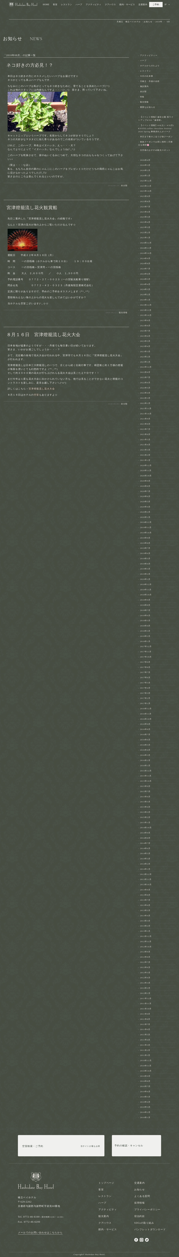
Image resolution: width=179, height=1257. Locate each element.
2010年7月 (145, 1086)
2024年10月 (146, 253)
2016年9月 (145, 724)
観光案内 (103, 1216)
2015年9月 (145, 786)
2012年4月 (145, 978)
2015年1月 (145, 822)
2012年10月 (146, 947)
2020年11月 (146, 470)
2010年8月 (145, 1081)
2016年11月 (146, 714)
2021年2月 (145, 455)
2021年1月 (145, 460)
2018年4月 (145, 626)
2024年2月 (145, 294)
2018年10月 (146, 595)
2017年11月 (146, 652)
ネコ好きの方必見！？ (30, 65)
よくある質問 (142, 1196)
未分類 (124, 185)
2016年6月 (145, 740)
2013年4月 (145, 915)
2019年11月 (146, 527)
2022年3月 (145, 398)
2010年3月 (145, 1107)
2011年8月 (145, 1019)
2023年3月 (145, 351)
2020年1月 (145, 517)
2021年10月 (146, 414)
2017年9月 (145, 662)
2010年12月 (146, 1060)
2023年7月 (145, 331)
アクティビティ (93, 4)
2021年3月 (145, 450)
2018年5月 (145, 620)
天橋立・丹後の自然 (150, 81)
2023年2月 (145, 357)
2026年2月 (145, 170)
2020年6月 (145, 496)
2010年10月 (146, 1071)
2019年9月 (145, 538)
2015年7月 (145, 791)
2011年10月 (146, 1009)
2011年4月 (145, 1040)
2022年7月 (145, 377)
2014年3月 (145, 859)
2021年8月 (145, 424)
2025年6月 (145, 212)
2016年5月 (145, 745)
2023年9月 (145, 320)
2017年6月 (145, 677)
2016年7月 (145, 734)
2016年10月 (146, 719)
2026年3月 (145, 165)
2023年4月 (145, 346)
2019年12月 (146, 522)
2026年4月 (145, 160)
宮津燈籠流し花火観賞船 (32, 207)
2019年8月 (145, 543)
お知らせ (139, 1189)
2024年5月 (145, 279)
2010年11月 (146, 1066)
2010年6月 (145, 1091)
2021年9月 (145, 419)
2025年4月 (145, 222)
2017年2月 (145, 698)
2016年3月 (145, 755)
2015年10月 (146, 781)
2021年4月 (145, 444)
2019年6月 (145, 553)
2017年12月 (146, 646)
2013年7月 (145, 900)
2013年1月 (145, 931)
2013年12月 (146, 874)
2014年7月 (145, 843)
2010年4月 (145, 1102)
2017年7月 (145, 672)
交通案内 (142, 4)
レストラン (66, 4)
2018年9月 (145, 600)
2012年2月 (145, 988)
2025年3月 (145, 227)
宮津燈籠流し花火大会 (42, 388)
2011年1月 (145, 1055)
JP (165, 4)
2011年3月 (145, 1045)
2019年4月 (145, 564)
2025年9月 (145, 196)
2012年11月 (146, 941)
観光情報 (123, 312)
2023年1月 (145, 362)
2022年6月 (145, 382)
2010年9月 (145, 1076)
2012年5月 (145, 972)
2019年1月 (145, 579)
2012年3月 (145, 983)
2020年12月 (146, 465)
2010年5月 (145, 1097)
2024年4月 (145, 284)
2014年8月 (145, 838)
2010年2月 (145, 1112)
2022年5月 (145, 388)
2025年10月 (146, 191)
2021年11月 (146, 408)
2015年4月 (145, 807)
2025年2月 (145, 232)
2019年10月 (146, 533)
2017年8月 (145, 667)
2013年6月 (145, 905)
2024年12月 (146, 243)
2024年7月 (145, 269)
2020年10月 (146, 476)
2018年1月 (145, 641)
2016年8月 (145, 729)
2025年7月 (145, 207)
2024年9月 (145, 258)
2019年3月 (145, 569)
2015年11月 (146, 776)
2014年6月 (145, 848)
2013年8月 (145, 895)
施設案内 (144, 86)
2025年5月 (145, 217)
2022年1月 (145, 403)
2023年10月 (146, 315)
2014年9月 (145, 833)
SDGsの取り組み (144, 1223)
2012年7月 (145, 962)
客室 (55, 4)
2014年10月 (146, 827)
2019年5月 (145, 558)
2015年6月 (145, 797)
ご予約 (156, 4)
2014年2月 (145, 864)
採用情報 (139, 1203)
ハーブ (79, 4)
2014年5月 (145, 853)
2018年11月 (146, 589)
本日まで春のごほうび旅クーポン (156, 136)
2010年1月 (145, 1117)
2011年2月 (145, 1050)
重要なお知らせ (147, 107)
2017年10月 (146, 657)
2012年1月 (145, 993)
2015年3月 (145, 812)
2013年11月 (146, 879)
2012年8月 (145, 957)
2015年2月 (145, 817)
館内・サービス (127, 4)
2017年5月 (145, 683)
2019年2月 (145, 574)
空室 (36, 395)
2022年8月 (145, 372)
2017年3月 (145, 693)
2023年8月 (145, 326)
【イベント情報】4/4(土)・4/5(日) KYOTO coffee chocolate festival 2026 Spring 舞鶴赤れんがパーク (156, 128)
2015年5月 (145, 802)
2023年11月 (146, 310)
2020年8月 (145, 486)
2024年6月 (145, 274)
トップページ (106, 1183)
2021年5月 (145, 439)
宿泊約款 (139, 1216)
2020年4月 (145, 507)
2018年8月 (145, 605)
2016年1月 (145, 765)
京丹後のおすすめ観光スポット (155, 150)
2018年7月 (145, 610)
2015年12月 (146, 771)
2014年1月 (145, 869)
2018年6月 (145, 615)
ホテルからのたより (150, 66)
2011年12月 (146, 998)
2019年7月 (145, 548)
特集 (142, 97)
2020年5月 (145, 501)
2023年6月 (145, 336)
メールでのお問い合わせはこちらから (40, 1232)
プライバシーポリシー (147, 1209)
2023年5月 (145, 341)
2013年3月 (145, 921)
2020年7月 (145, 491)
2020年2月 (145, 512)
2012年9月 (145, 952)
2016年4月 (145, 750)
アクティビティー (149, 55)
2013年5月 (145, 910)
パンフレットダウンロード (150, 1229)
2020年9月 (145, 481)
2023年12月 (146, 305)
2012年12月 (146, 936)
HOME (46, 4)
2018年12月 (146, 584)
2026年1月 (145, 175)
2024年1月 (145, 300)
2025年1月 (145, 237)
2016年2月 (145, 760)
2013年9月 (145, 890)
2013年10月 (146, 884)
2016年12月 (146, 708)
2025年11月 (146, 186)
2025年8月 (145, 201)
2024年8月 (145, 263)
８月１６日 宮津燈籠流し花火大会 (43, 334)
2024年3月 (145, 289)
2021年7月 (145, 429)
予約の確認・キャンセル (128, 1146)
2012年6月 (145, 967)
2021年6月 (145, 434)
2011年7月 (145, 1024)
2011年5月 (145, 1034)
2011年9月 (145, 1014)
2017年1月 (145, 703)
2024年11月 (146, 248)
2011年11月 (146, 1003)
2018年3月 (145, 631)
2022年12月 (146, 367)
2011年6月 (145, 1029)
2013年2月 (145, 926)
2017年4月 (145, 688)
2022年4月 (145, 393)
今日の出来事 (146, 76)
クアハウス (110, 4)
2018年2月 (145, 636)
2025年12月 (146, 181)
